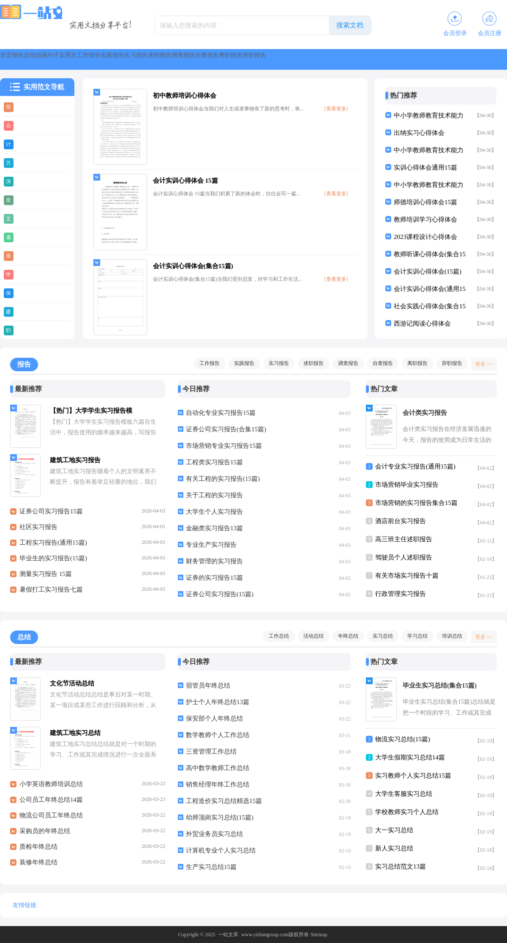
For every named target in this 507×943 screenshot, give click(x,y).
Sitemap (319, 935)
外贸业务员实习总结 (214, 834)
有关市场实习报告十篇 (407, 575)
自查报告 (430, 59)
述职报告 (343, 59)
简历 (24, 106)
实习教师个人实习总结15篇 (413, 775)
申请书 (27, 274)
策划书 (27, 255)
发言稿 (27, 199)
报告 (45, 59)
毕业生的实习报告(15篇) (53, 562)
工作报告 (211, 59)
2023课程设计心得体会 (425, 236)
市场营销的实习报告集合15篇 (416, 502)
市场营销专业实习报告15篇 (224, 445)
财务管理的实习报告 (214, 561)
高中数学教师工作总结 (217, 768)
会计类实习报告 (425, 412)
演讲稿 (27, 181)
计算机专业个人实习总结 (221, 850)
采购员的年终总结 (44, 835)
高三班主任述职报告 (403, 539)
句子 (137, 59)
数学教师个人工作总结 (217, 735)
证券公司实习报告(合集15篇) (226, 429)
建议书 (27, 311)
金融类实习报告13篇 (214, 528)
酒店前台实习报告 (400, 521)
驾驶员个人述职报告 (403, 557)
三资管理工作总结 (211, 751)
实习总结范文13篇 (400, 866)
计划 (24, 143)
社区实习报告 (38, 531)
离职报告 (474, 59)
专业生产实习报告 (211, 544)
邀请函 (27, 236)
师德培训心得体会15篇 (425, 202)
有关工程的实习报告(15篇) (223, 478)
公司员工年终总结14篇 (51, 804)
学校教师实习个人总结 (407, 812)
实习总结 (378, 636)
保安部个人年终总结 (214, 718)
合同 (24, 125)
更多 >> (481, 363)
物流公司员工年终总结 (51, 820)
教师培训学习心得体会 (425, 219)
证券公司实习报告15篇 (51, 516)
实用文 (171, 59)
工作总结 (274, 636)
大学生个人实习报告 (214, 511)
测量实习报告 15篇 (45, 578)
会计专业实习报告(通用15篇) (415, 466)
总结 (76, 59)
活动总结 (309, 636)
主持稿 (27, 218)
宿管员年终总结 (208, 685)
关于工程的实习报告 (214, 495)
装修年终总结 (38, 867)
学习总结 (413, 636)
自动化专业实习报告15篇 (221, 412)
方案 (24, 162)
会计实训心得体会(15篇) (427, 271)
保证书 (27, 292)
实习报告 (299, 59)
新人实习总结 (394, 848)
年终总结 (344, 636)
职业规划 (30, 329)
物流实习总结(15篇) (402, 739)
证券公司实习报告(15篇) (220, 594)
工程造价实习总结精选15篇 (224, 801)
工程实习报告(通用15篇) (53, 547)
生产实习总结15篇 (211, 867)
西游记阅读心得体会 (422, 323)
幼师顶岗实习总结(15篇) (220, 817)
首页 (15, 59)
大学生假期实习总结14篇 (410, 757)
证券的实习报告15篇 (214, 577)
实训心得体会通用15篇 (425, 167)
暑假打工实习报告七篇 (51, 594)
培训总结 (448, 636)
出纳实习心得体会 (419, 132)
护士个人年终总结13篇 (217, 702)
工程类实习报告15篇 (214, 462)
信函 (106, 59)
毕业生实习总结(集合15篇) (440, 685)
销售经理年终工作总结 (217, 784)
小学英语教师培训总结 (51, 788)
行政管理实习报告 (400, 593)
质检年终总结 (38, 851)
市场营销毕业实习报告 (407, 484)
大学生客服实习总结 (403, 793)
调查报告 (387, 59)
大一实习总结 (394, 830)
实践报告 (255, 59)
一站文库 (228, 935)
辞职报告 (448, 363)
